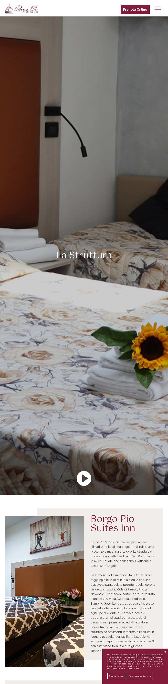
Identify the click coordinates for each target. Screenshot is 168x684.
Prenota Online (135, 9)
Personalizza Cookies (140, 676)
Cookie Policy (116, 676)
